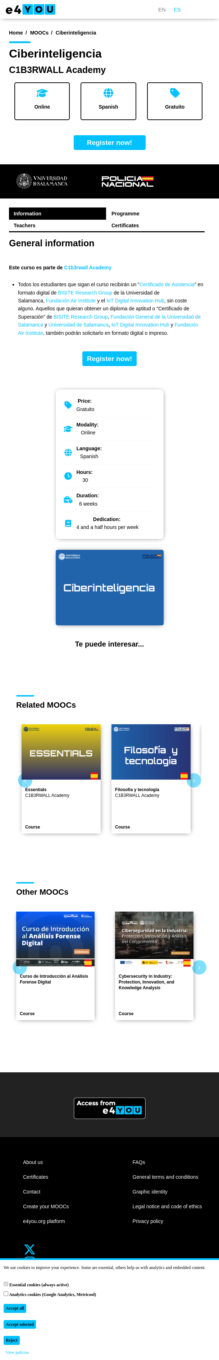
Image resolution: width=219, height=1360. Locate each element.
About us (33, 1162)
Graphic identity (150, 1192)
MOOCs (39, 33)
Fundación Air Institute (71, 301)
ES (177, 9)
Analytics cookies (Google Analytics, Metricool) (50, 1294)
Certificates (125, 225)
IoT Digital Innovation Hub (135, 301)
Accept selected (20, 1324)
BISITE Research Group (86, 293)
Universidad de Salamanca (79, 325)
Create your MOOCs (46, 1206)
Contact (31, 1192)
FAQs (139, 1162)
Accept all (15, 1308)
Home (16, 33)
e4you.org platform (44, 1221)
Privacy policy (148, 1221)
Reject (12, 1340)
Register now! (109, 142)
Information (27, 213)
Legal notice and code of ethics (167, 1206)
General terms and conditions (166, 1177)
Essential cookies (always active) (36, 1284)
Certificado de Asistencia (167, 284)
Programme (125, 213)
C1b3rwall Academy (87, 267)
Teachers (24, 225)
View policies (17, 1352)
